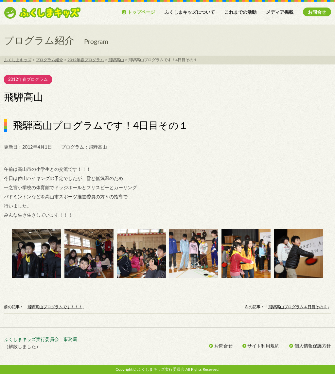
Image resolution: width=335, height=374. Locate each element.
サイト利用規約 (261, 345)
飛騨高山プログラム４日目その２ (297, 306)
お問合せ (317, 12)
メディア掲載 (279, 12)
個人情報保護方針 (310, 345)
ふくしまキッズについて (190, 12)
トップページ (138, 12)
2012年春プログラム (28, 79)
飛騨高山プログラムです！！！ (54, 306)
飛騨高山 (98, 147)
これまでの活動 (240, 12)
